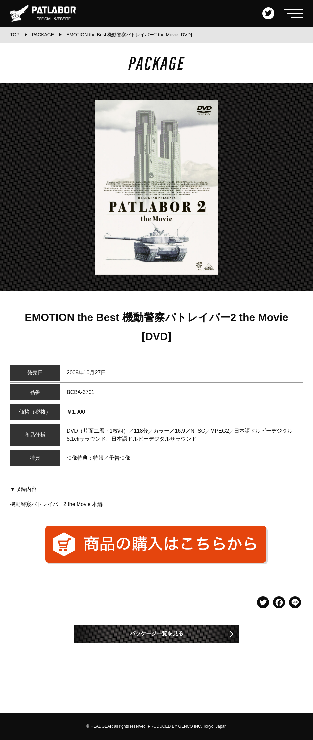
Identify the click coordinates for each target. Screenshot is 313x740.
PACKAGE (43, 34)
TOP (15, 34)
